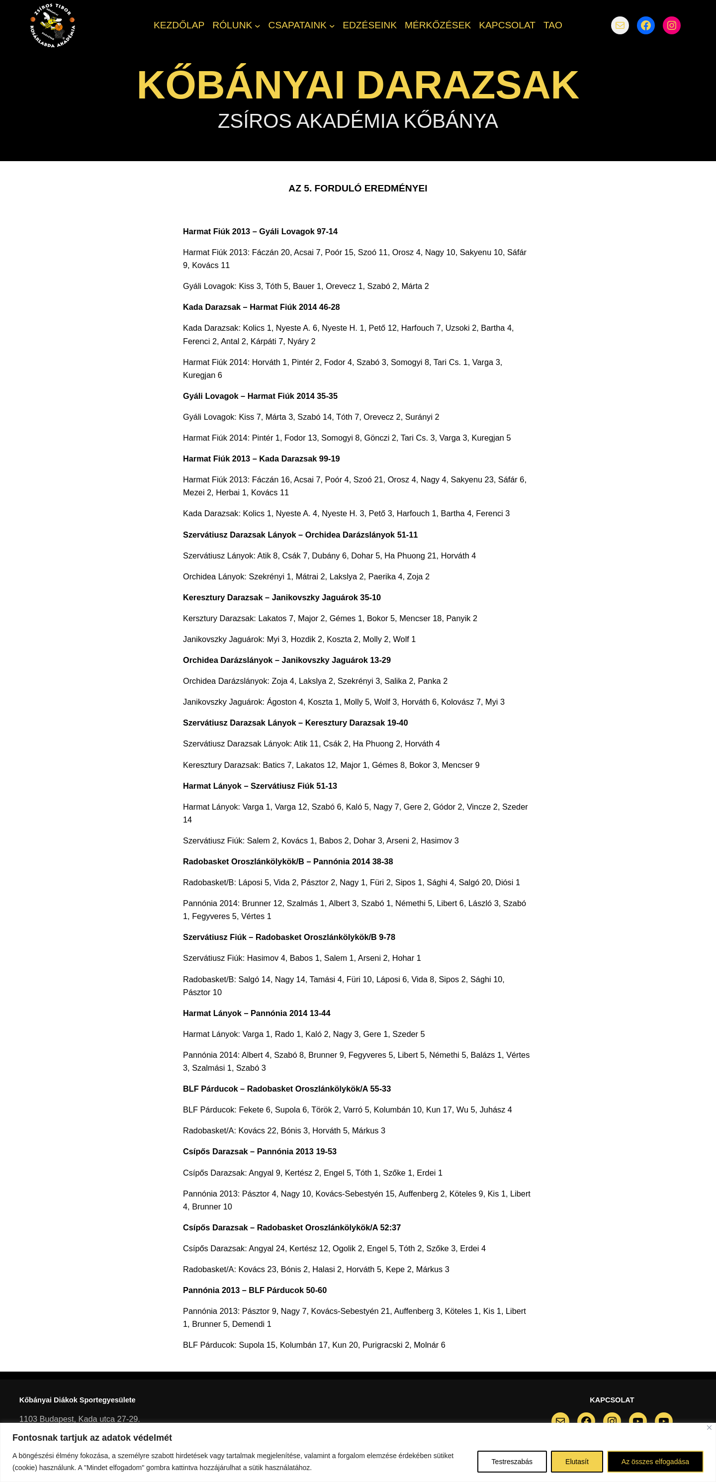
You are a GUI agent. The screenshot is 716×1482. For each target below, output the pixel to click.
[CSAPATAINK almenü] (332, 25)
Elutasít (577, 1462)
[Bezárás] (709, 1427)
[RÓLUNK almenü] (258, 25)
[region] (358, 1452)
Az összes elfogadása (655, 1462)
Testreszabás (512, 1462)
